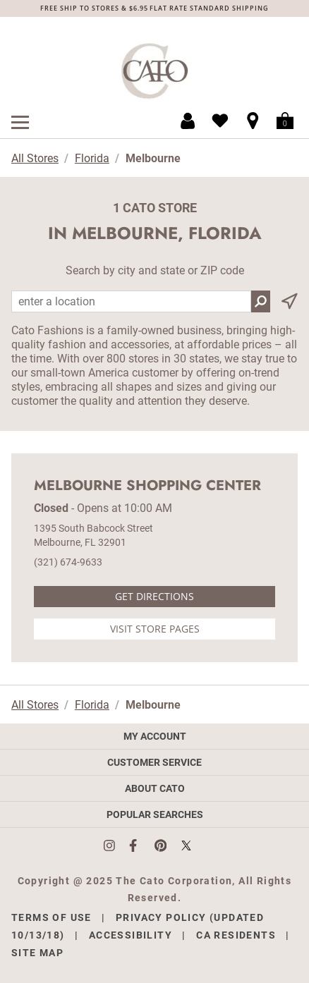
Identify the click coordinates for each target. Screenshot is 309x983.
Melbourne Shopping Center (147, 486)
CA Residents (236, 935)
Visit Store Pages (155, 628)
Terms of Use (51, 917)
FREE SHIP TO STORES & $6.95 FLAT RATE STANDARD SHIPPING (154, 8)
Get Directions (154, 596)
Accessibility (130, 935)
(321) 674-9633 (68, 562)
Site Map (37, 952)
